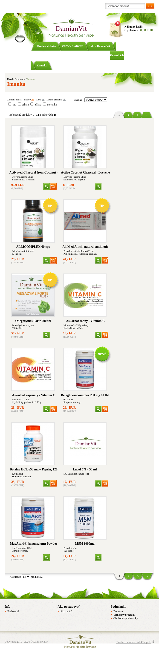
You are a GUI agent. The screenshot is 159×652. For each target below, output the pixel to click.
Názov (27, 99)
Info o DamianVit (99, 46)
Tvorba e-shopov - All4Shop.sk (135, 642)
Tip (14, 104)
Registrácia (25, 6)
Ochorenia (20, 79)
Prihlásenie (11, 6)
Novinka (52, 104)
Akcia (25, 104)
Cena (38, 99)
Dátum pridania (54, 99)
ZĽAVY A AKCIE (72, 46)
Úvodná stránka (46, 46)
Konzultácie (117, 55)
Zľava (38, 104)
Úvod (10, 79)
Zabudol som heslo (43, 6)
